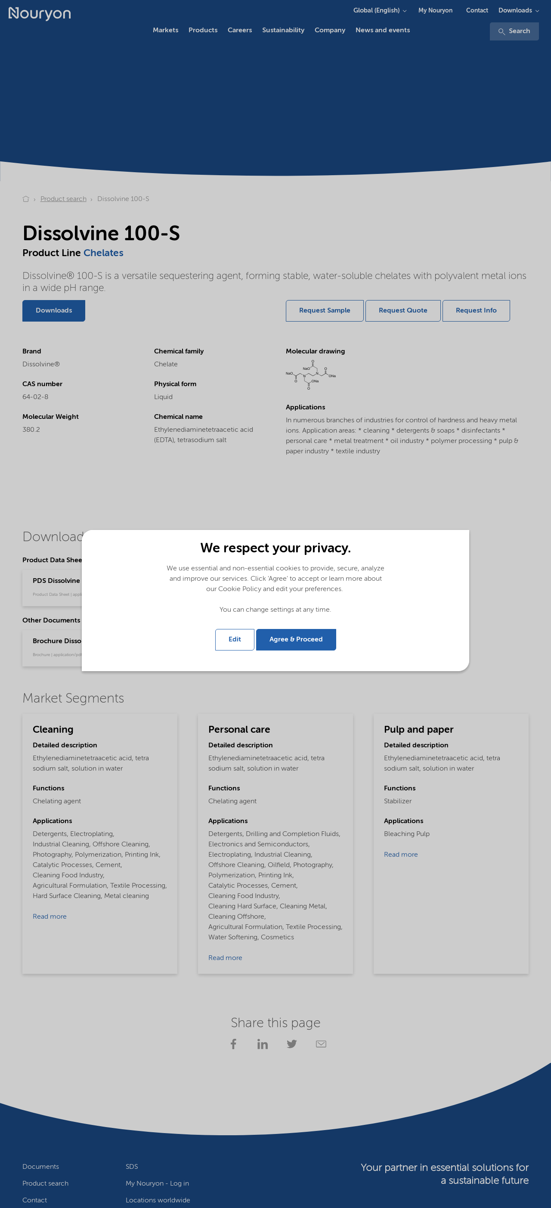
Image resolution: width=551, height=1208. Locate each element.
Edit (235, 639)
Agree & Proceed (296, 639)
